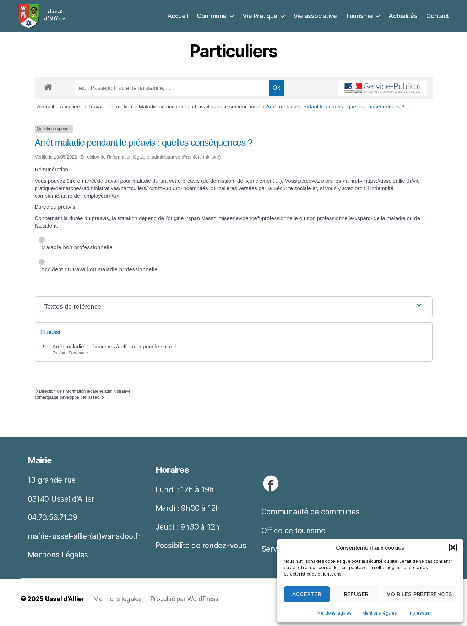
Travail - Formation (111, 114)
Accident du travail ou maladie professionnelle (98, 272)
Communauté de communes (310, 518)
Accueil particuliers (60, 114)
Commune (212, 19)
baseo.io (96, 404)
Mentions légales (334, 613)
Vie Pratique (260, 19)
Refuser (356, 594)
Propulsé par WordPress (184, 606)
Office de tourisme (293, 537)
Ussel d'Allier (65, 606)
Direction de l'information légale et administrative (85, 398)
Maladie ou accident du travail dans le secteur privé (200, 114)
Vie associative (315, 19)
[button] (452, 547)
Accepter (306, 594)
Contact (437, 19)
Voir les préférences (419, 594)
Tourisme (359, 19)
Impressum (418, 613)
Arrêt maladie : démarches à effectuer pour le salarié (115, 354)
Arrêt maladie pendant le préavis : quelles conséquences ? (335, 114)
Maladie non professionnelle (75, 250)
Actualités (403, 19)
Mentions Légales (58, 561)
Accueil (177, 19)
